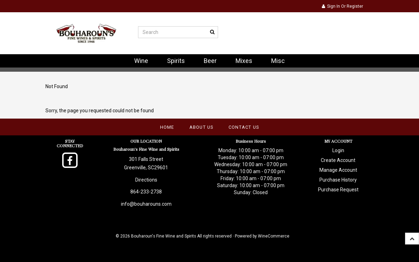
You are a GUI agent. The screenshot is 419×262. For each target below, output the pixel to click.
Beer (210, 60)
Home (167, 127)
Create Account (338, 160)
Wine (141, 60)
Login (338, 150)
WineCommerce (273, 236)
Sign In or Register (342, 6)
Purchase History (338, 180)
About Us (201, 127)
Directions (146, 180)
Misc (278, 60)
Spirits (176, 60)
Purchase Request (338, 189)
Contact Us (244, 127)
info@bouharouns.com (146, 204)
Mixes (244, 60)
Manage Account (338, 170)
